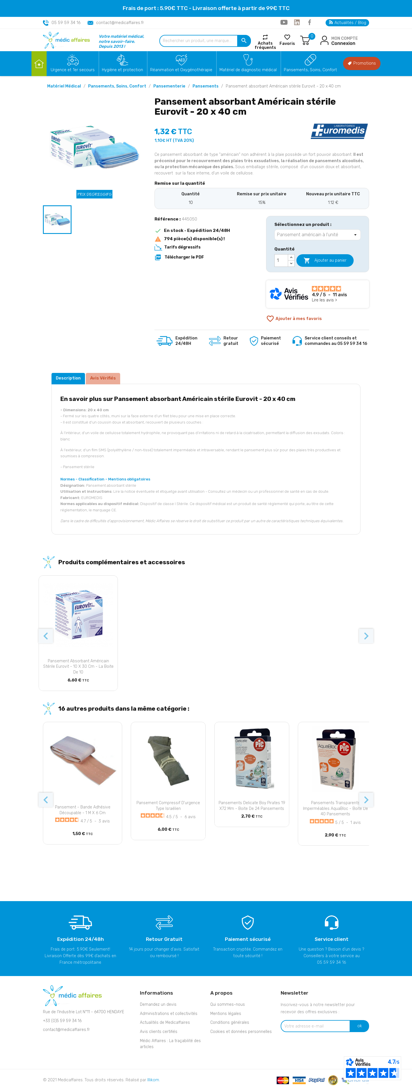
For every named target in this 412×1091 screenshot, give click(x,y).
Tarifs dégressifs (182, 247)
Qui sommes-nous (227, 1004)
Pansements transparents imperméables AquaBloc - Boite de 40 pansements (335, 808)
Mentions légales (225, 1013)
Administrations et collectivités (168, 1013)
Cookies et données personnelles (241, 1031)
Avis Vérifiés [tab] (103, 378)
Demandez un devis (158, 1004)
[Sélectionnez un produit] (317, 234)
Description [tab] (68, 378)
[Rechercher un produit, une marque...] (205, 41)
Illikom (153, 1080)
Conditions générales (229, 1022)
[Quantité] (281, 260)
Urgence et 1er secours (73, 69)
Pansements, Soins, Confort (310, 69)
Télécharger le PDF (179, 257)
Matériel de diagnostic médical (248, 69)
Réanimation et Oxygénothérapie (181, 69)
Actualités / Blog (347, 22)
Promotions (362, 63)
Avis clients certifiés (158, 1031)
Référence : (167, 219)
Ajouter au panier (325, 260)
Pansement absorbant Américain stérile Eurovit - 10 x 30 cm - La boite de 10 (78, 667)
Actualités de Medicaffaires (165, 1022)
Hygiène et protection (122, 69)
